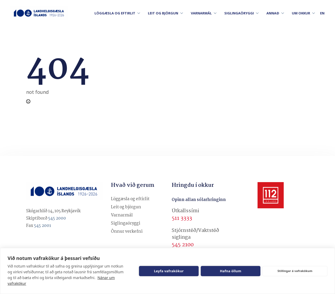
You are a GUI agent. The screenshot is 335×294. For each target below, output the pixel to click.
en (322, 13)
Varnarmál (122, 215)
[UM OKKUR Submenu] (315, 13)
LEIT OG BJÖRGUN (163, 13)
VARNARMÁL (201, 13)
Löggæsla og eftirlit (130, 199)
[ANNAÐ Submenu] (284, 13)
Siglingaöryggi (125, 223)
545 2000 (57, 218)
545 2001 (42, 225)
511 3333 (182, 218)
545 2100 (183, 244)
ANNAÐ (272, 13)
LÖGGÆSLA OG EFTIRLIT (114, 13)
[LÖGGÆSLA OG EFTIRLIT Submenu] (140, 13)
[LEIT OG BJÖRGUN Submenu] (183, 13)
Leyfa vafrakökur (169, 271)
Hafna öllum (230, 271)
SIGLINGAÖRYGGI (239, 13)
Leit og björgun (126, 207)
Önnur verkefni (127, 231)
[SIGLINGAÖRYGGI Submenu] (259, 13)
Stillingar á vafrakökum (294, 271)
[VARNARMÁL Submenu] (217, 13)
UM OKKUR (301, 13)
